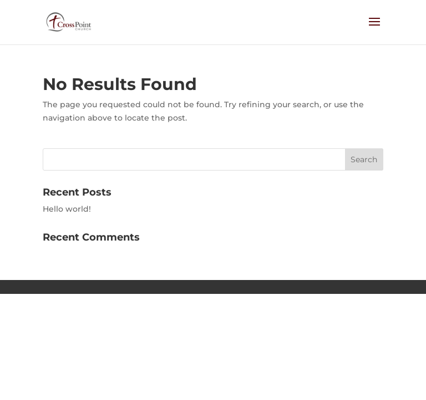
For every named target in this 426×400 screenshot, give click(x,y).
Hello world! (67, 209)
